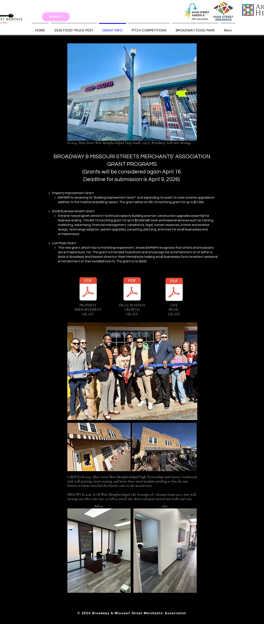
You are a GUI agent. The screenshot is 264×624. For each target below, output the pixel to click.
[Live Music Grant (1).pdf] (174, 292)
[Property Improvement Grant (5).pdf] (88, 289)
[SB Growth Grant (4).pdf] (132, 289)
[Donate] (56, 16)
